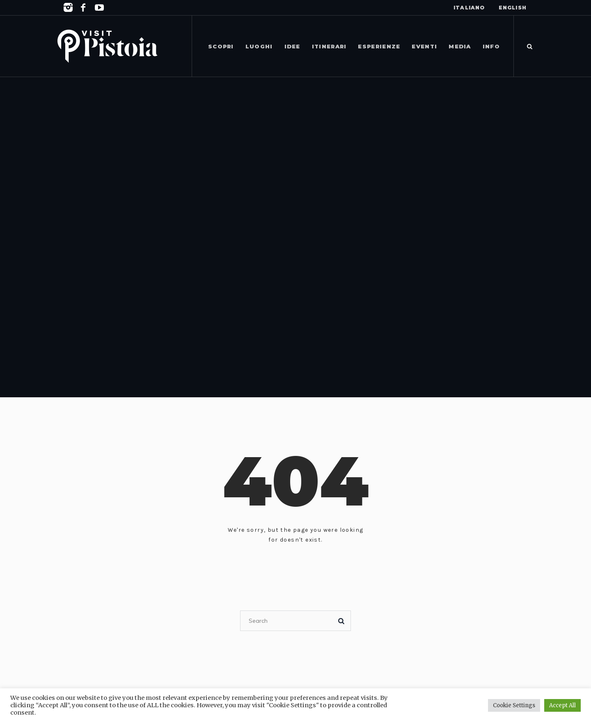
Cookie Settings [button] (514, 705)
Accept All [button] (562, 705)
